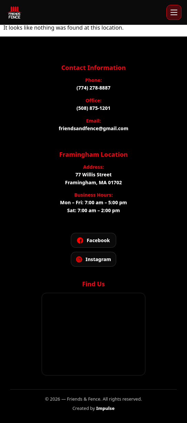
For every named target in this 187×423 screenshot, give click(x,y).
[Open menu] (174, 12)
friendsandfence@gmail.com (93, 128)
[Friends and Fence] (14, 12)
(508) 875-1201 (94, 108)
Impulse (105, 408)
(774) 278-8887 (94, 87)
